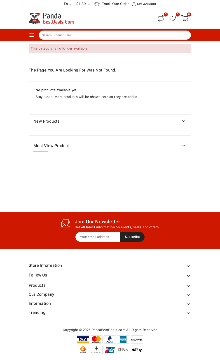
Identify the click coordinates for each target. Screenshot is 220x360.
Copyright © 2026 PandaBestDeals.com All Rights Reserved (110, 329)
